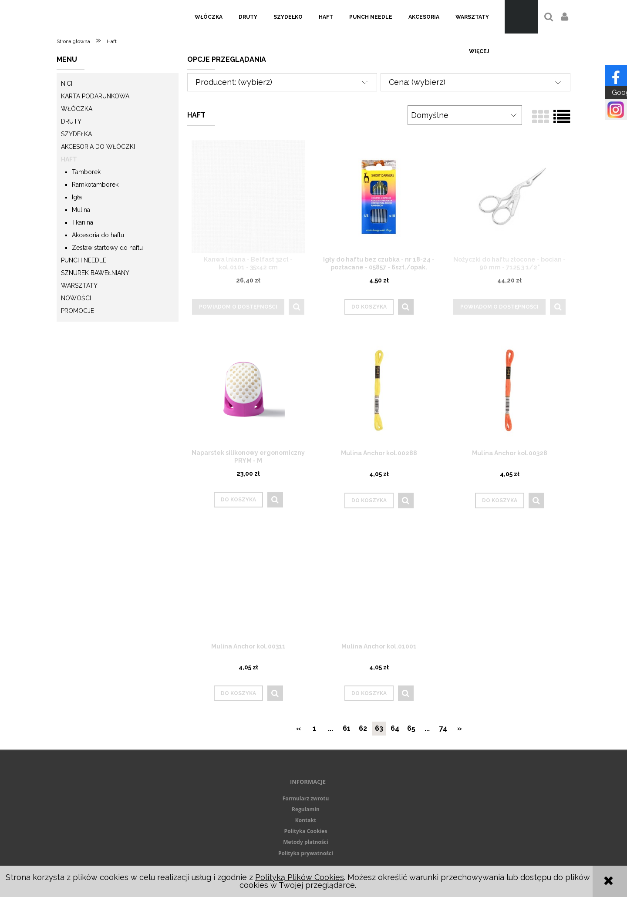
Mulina (81, 209)
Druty (71, 121)
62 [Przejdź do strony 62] (363, 728)
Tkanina (82, 222)
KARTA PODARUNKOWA (95, 96)
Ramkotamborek (95, 184)
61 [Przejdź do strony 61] (347, 728)
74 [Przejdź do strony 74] (443, 728)
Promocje (77, 310)
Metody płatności (305, 842)
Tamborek (86, 171)
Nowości (76, 298)
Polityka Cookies (305, 831)
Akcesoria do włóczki (98, 146)
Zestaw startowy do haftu (107, 247)
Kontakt (305, 820)
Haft (69, 159)
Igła (77, 197)
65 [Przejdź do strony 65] (411, 728)
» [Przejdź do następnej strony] (459, 728)
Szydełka (76, 134)
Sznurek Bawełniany (95, 272)
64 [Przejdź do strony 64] (395, 728)
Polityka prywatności (305, 853)
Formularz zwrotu (306, 798)
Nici (66, 83)
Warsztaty (79, 285)
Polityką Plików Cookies (299, 877)
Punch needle (83, 260)
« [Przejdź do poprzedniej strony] (298, 728)
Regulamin (306, 809)
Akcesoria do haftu (98, 235)
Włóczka (76, 108)
